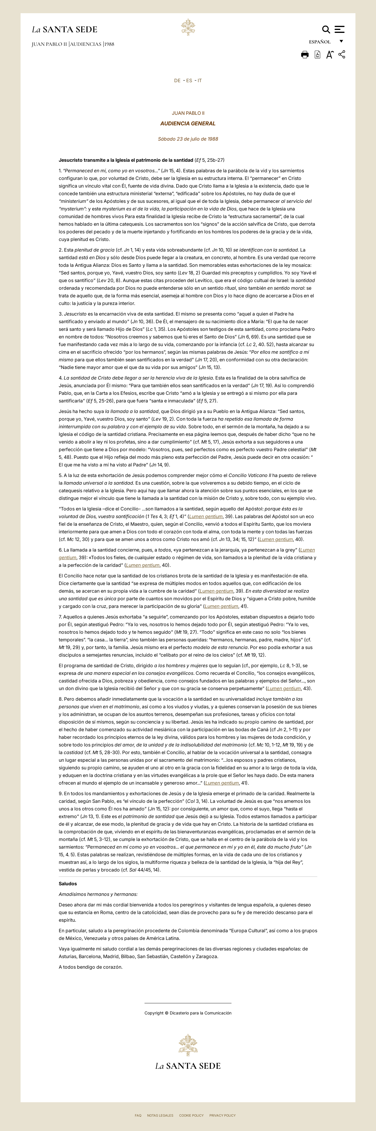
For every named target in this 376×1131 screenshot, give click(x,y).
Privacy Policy (222, 1115)
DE (177, 80)
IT (200, 80)
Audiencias (86, 44)
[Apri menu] (339, 29)
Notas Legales (160, 1115)
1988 (109, 44)
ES (189, 80)
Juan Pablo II (50, 44)
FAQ (138, 1115)
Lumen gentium (206, 516)
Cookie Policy (191, 1115)
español (322, 43)
